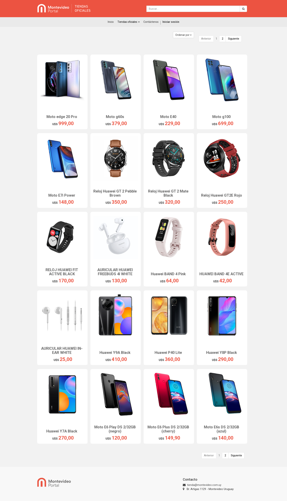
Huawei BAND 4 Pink (168, 274)
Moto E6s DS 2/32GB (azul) (221, 429)
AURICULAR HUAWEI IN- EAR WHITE (62, 350)
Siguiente (233, 38)
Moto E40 (168, 116)
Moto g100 (221, 116)
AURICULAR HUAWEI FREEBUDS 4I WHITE (115, 272)
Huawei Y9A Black (115, 352)
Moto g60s (115, 116)
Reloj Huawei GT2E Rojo (221, 195)
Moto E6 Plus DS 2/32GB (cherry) (168, 429)
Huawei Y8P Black (221, 352)
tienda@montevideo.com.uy (204, 485)
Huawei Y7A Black (61, 431)
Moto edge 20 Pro (61, 116)
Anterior (206, 38)
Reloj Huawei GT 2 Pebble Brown (115, 193)
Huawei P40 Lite (168, 352)
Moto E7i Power (61, 195)
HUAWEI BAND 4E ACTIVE (221, 274)
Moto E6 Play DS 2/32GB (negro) (115, 429)
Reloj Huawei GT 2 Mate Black (168, 193)
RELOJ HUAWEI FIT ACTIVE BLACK (62, 272)
